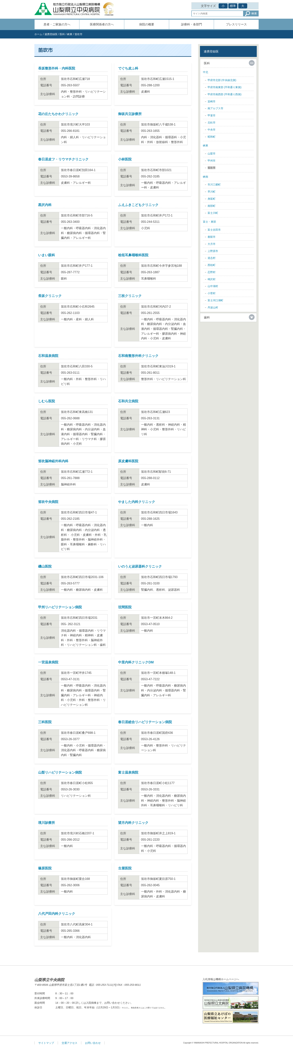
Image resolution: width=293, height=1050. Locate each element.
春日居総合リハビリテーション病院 (145, 722)
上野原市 (213, 251)
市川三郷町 (214, 184)
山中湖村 (213, 286)
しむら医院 (46, 401)
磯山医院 (45, 566)
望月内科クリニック (133, 823)
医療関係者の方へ (102, 24)
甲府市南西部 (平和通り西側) (224, 94)
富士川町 (213, 212)
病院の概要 (146, 24)
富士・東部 (209, 221)
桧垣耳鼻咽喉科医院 (133, 255)
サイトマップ (46, 1042)
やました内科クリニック (136, 502)
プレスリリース (236, 24)
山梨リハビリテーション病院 (60, 772)
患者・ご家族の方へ (57, 24)
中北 (205, 72)
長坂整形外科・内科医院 (56, 68)
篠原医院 (45, 868)
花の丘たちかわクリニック (58, 114)
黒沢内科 (45, 205)
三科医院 (45, 722)
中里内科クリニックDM (136, 662)
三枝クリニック (130, 296)
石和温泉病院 (48, 356)
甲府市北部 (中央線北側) (222, 80)
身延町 (211, 198)
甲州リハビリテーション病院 (60, 607)
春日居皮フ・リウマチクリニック (63, 159)
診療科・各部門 (191, 24)
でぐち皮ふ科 (128, 68)
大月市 (211, 243)
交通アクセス (69, 1042)
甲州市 (211, 160)
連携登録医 (51, 34)
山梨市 (211, 153)
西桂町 (211, 265)
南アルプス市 (215, 108)
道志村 (211, 257)
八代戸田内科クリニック (56, 914)
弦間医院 (125, 607)
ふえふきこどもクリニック (138, 205)
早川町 (211, 191)
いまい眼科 (46, 255)
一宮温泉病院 (48, 662)
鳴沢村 (211, 279)
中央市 (211, 129)
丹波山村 (213, 307)
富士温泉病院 (128, 772)
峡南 (205, 176)
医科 (62, 34)
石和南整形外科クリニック (138, 356)
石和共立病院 (128, 401)
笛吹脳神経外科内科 (53, 461)
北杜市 (211, 122)
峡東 (69, 34)
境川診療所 (46, 823)
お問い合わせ (93, 1042)
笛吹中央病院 (48, 502)
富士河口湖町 (215, 300)
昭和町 (211, 136)
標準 (233, 5)
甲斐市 (211, 115)
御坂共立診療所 (130, 114)
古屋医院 (125, 868)
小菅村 (211, 293)
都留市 (211, 236)
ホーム (38, 34)
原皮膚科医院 (128, 461)
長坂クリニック (50, 296)
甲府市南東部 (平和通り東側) (224, 87)
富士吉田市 (214, 229)
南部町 (211, 205)
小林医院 (125, 159)
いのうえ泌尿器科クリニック (140, 566)
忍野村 (211, 272)
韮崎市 (211, 101)
